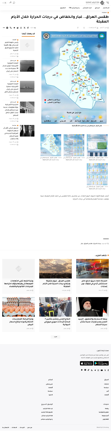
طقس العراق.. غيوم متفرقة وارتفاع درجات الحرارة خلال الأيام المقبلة (56, 284)
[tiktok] (88, 374)
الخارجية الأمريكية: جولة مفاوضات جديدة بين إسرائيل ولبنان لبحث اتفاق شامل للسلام (10, 110)
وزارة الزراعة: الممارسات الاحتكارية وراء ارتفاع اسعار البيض (21, 325)
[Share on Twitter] (24, 28)
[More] (3, 28)
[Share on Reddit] (17, 28)
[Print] (7, 28)
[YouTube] (102, 374)
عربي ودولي (13, 60)
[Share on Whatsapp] (21, 28)
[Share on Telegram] (14, 28)
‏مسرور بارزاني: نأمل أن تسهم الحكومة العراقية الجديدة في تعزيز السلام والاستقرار (10, 134)
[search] (13, 3)
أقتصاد (14, 40)
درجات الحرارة (97, 244)
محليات (104, 12)
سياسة (14, 125)
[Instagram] (98, 374)
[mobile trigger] (107, 3)
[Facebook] (108, 374)
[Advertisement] (74, 220)
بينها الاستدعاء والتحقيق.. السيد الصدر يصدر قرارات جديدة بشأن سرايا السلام (93, 325)
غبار (82, 244)
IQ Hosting (105, 431)
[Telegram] (95, 374)
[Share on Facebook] (28, 28)
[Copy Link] (10, 28)
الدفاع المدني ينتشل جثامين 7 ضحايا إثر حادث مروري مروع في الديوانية (56, 325)
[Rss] (91, 374)
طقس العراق (88, 244)
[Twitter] (105, 374)
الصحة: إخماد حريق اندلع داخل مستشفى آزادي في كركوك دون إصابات (93, 284)
